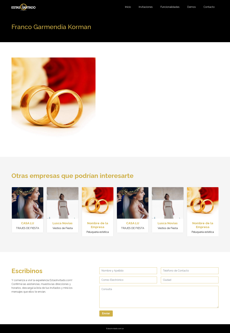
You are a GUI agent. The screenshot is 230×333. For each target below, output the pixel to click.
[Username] (128, 270)
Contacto (209, 6)
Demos (191, 6)
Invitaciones (146, 6)
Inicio (128, 6)
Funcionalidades (170, 6)
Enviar (106, 313)
